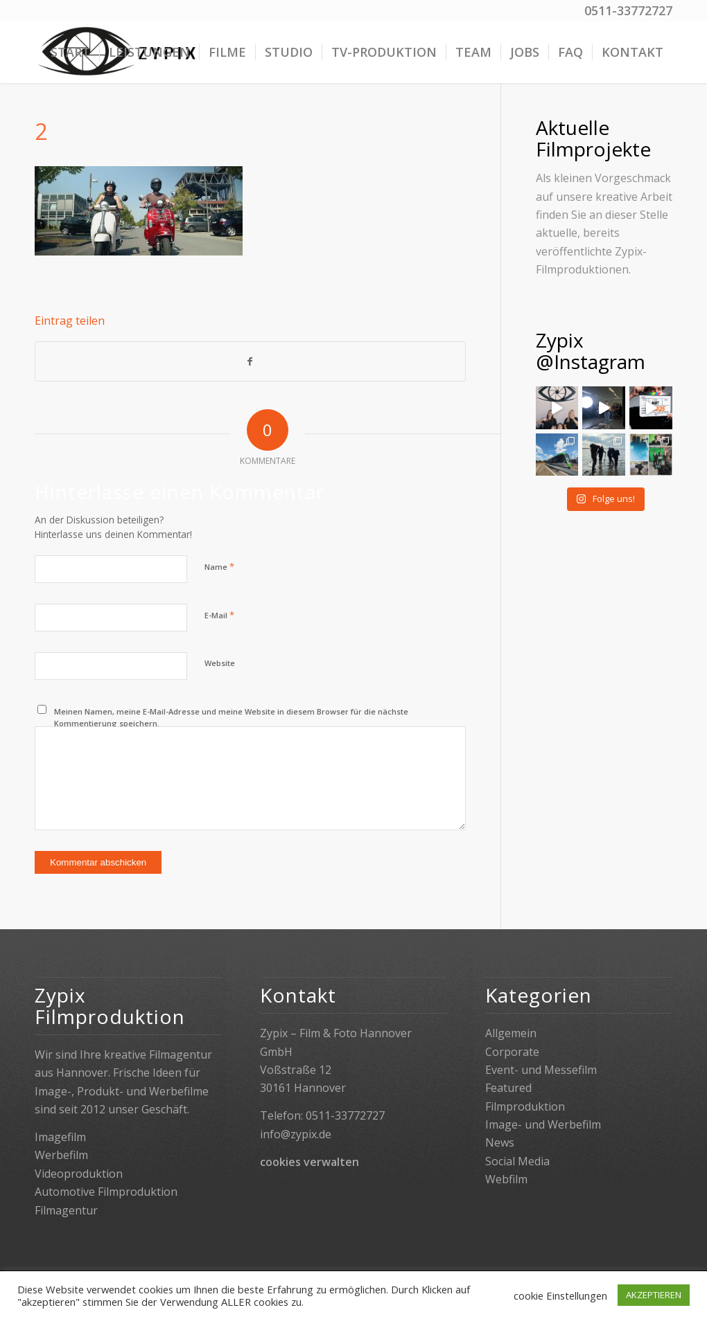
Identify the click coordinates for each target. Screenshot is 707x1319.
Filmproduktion (525, 1106)
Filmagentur (66, 1210)
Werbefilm (61, 1155)
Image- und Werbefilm (543, 1124)
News (499, 1142)
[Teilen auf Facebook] (250, 361)
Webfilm (506, 1179)
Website (219, 663)
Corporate (512, 1051)
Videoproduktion (79, 1173)
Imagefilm (60, 1137)
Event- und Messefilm (541, 1069)
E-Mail (219, 615)
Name (219, 566)
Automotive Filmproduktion (106, 1191)
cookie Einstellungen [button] (560, 1295)
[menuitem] (70, 52)
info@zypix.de (295, 1134)
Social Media (517, 1161)
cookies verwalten (309, 1161)
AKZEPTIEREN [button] (653, 1295)
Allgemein (510, 1033)
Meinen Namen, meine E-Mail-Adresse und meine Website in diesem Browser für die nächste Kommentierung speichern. (231, 717)
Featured (508, 1087)
